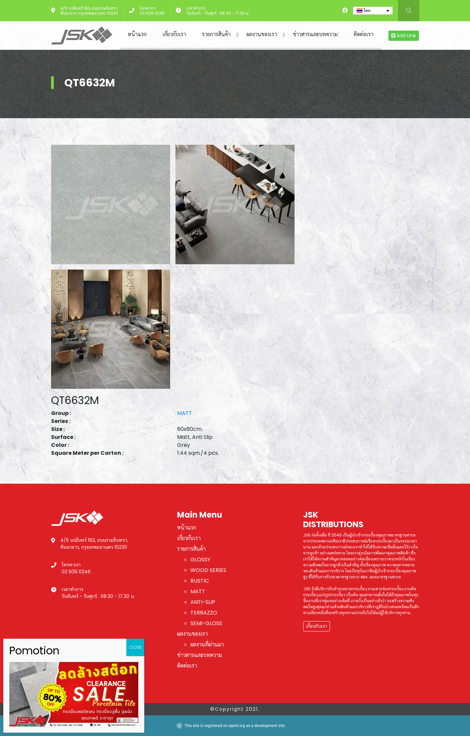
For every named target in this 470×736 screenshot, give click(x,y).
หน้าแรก (137, 34)
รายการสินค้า (216, 34)
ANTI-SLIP (202, 602)
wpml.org (237, 725)
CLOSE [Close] (135, 647)
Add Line (403, 35)
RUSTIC (199, 581)
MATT (184, 413)
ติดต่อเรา (363, 34)
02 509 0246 (152, 13)
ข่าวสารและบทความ (315, 34)
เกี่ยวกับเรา (174, 34)
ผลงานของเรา (261, 34)
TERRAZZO (203, 612)
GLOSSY (200, 559)
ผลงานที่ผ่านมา (207, 644)
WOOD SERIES (208, 570)
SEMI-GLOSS (206, 623)
